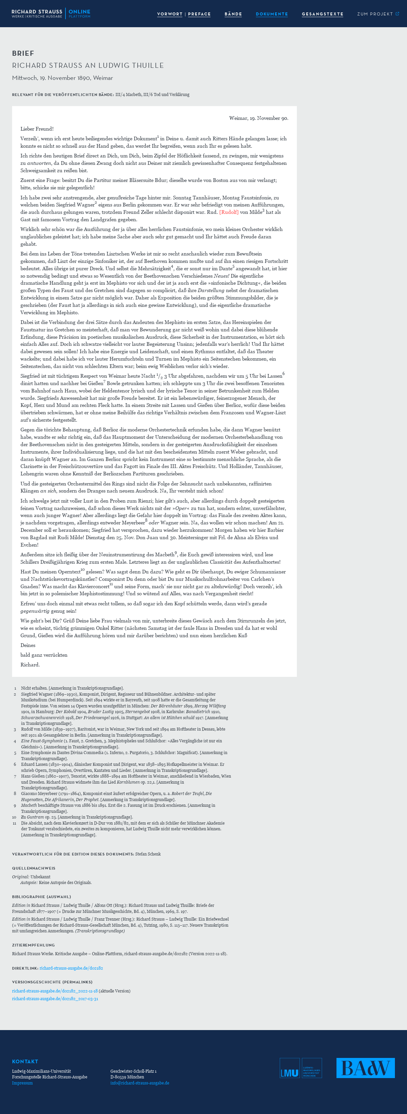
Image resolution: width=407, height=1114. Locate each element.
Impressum (22, 1082)
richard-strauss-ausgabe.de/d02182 (71, 968)
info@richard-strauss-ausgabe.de (139, 1082)
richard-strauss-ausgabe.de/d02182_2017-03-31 (55, 998)
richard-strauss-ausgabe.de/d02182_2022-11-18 (55, 990)
